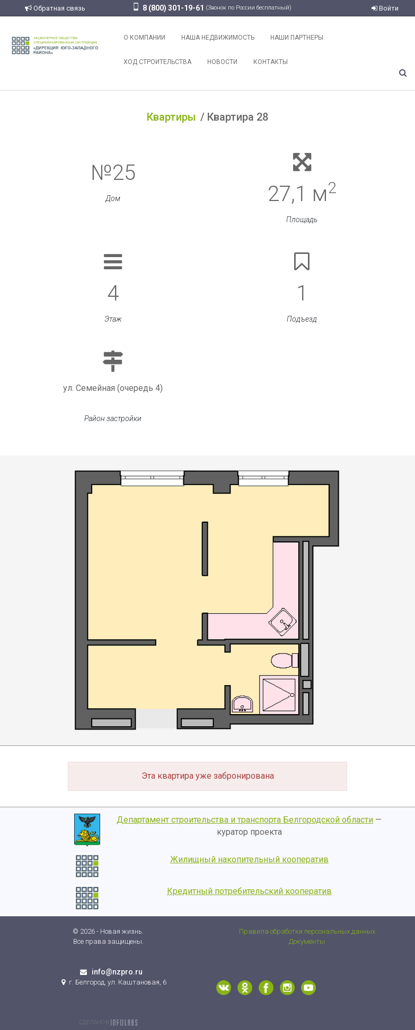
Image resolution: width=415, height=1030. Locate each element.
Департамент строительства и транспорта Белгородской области (245, 820)
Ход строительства (157, 62)
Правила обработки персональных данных (307, 931)
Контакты (270, 62)
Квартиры (171, 117)
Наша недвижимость (217, 37)
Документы (307, 941)
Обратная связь (55, 8)
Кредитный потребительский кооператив (249, 891)
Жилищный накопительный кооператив (249, 859)
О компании (144, 37)
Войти (385, 8)
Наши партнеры (296, 37)
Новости (222, 62)
